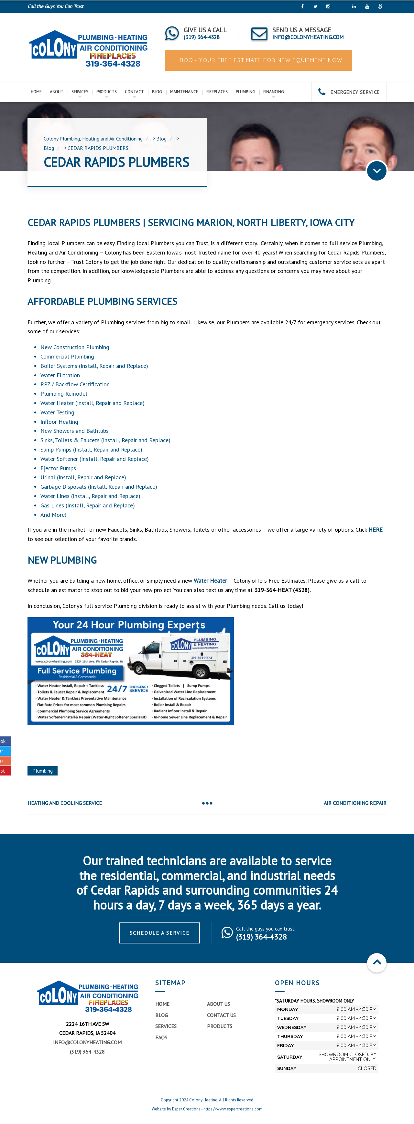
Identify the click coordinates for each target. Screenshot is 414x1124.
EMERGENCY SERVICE (349, 92)
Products (106, 92)
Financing (273, 92)
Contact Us (221, 1015)
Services (79, 92)
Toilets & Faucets (77, 440)
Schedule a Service (160, 933)
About (56, 92)
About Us (218, 1004)
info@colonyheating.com (87, 1042)
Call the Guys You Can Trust (55, 6)
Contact (134, 92)
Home (36, 92)
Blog (157, 92)
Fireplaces (217, 92)
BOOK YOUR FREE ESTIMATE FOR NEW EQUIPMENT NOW (260, 60)
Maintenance (184, 92)
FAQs (161, 1037)
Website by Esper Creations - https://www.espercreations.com (207, 1109)
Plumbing (245, 92)
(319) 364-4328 (87, 1051)
